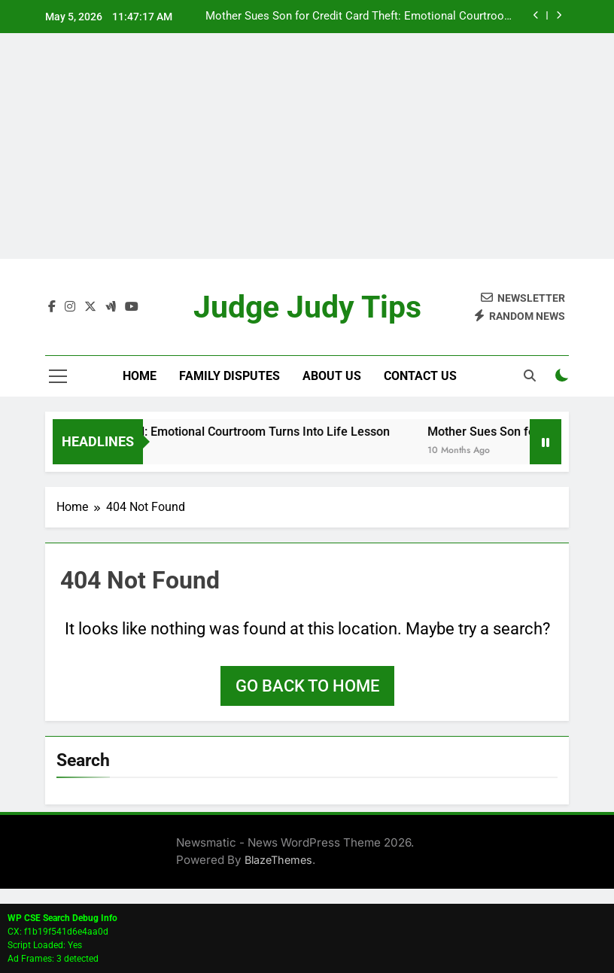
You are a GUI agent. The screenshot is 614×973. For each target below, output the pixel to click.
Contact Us (420, 376)
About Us (331, 376)
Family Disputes (229, 376)
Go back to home (307, 686)
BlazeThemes (278, 859)
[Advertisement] (307, 146)
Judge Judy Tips (307, 307)
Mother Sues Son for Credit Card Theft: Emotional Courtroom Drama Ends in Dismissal (359, 17)
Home (140, 376)
